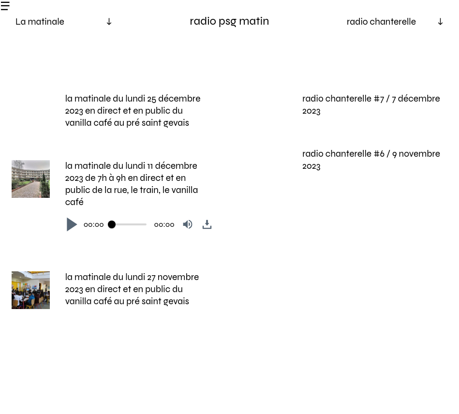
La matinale (39, 21)
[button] (72, 224)
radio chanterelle (381, 21)
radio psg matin (229, 21)
